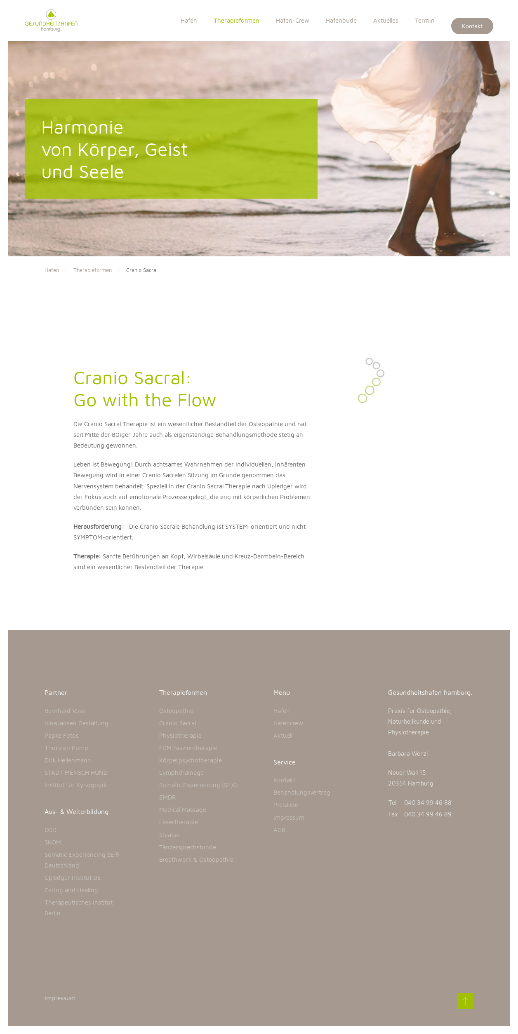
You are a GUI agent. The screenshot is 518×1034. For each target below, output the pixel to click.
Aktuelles (385, 20)
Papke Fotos (62, 735)
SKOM (53, 842)
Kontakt (472, 25)
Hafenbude (341, 20)
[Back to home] (56, 20)
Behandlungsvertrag (301, 792)
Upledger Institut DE (73, 877)
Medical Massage (182, 809)
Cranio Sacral (177, 723)
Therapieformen (236, 20)
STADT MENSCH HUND (76, 772)
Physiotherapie (180, 735)
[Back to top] (465, 1001)
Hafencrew (288, 723)
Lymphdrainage (181, 772)
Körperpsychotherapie (190, 760)
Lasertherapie (178, 821)
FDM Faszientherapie (188, 747)
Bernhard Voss (65, 710)
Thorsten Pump (66, 747)
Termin (425, 20)
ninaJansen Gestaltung (76, 723)
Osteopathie (176, 710)
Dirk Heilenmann (68, 760)
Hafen (189, 20)
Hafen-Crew (292, 20)
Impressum (288, 817)
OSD (51, 829)
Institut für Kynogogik (76, 784)
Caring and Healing (71, 889)
